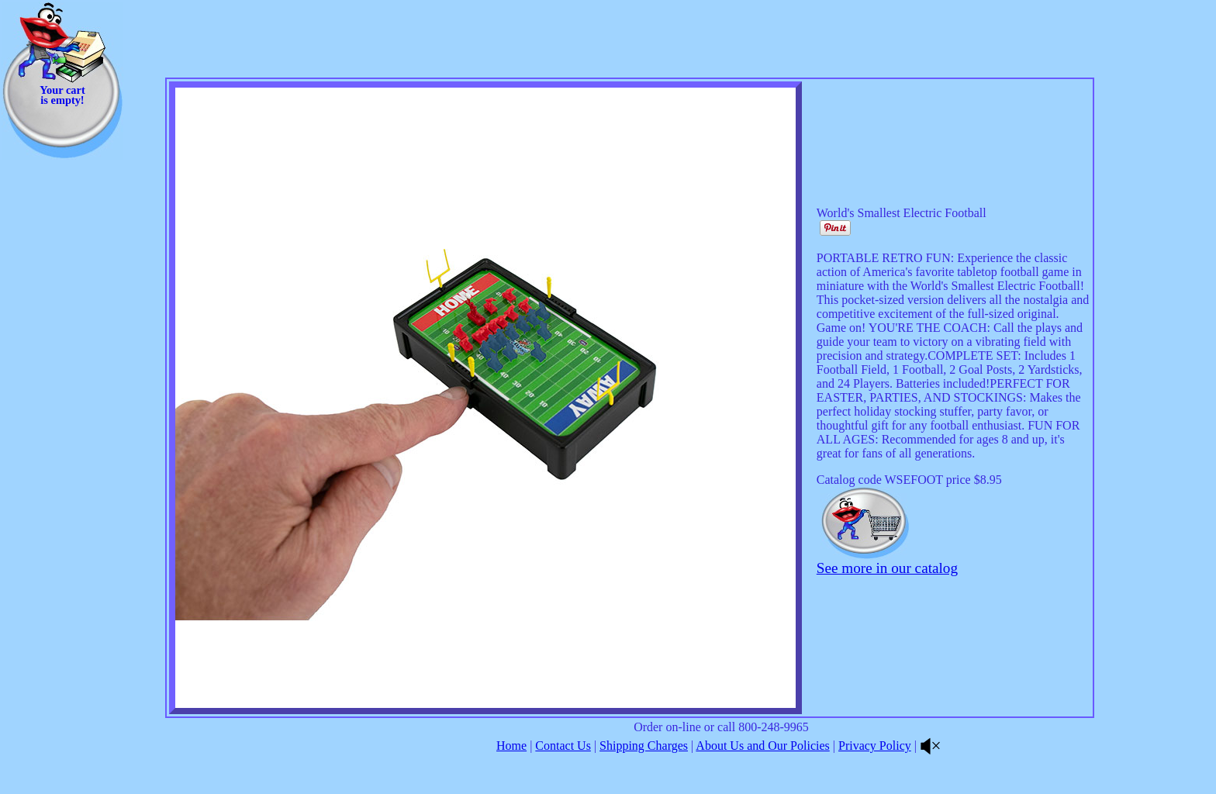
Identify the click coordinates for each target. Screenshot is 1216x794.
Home (511, 745)
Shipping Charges (643, 745)
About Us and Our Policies (762, 745)
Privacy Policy (874, 745)
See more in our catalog (887, 568)
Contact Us (563, 745)
